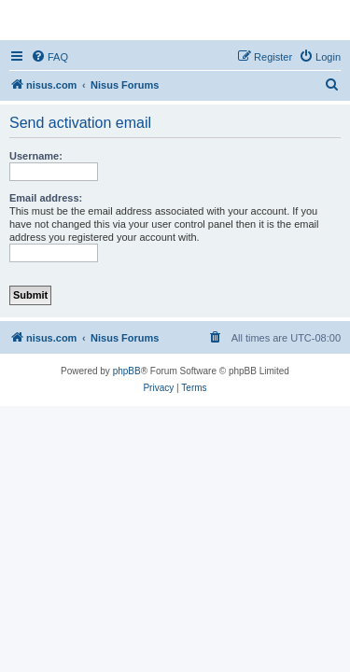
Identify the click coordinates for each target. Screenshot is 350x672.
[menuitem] (49, 57)
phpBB (127, 371)
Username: (36, 155)
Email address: (45, 197)
